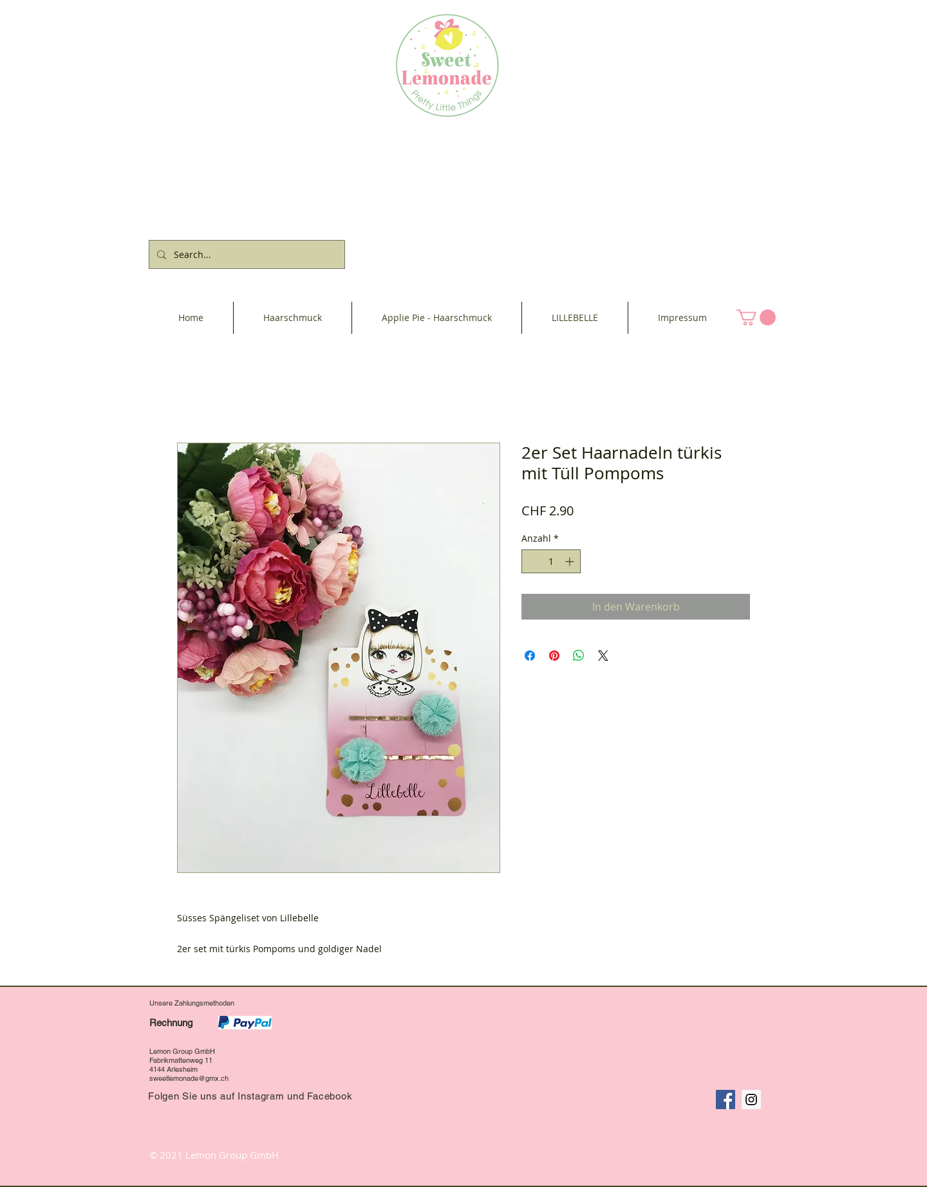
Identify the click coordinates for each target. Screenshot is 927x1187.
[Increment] (571, 561)
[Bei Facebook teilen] (530, 655)
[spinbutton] (551, 561)
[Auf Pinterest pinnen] (554, 655)
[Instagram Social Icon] (751, 1099)
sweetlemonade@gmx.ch (189, 1078)
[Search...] (245, 254)
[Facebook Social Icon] (725, 1099)
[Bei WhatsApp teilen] (578, 655)
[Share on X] (603, 655)
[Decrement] (531, 561)
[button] (756, 317)
